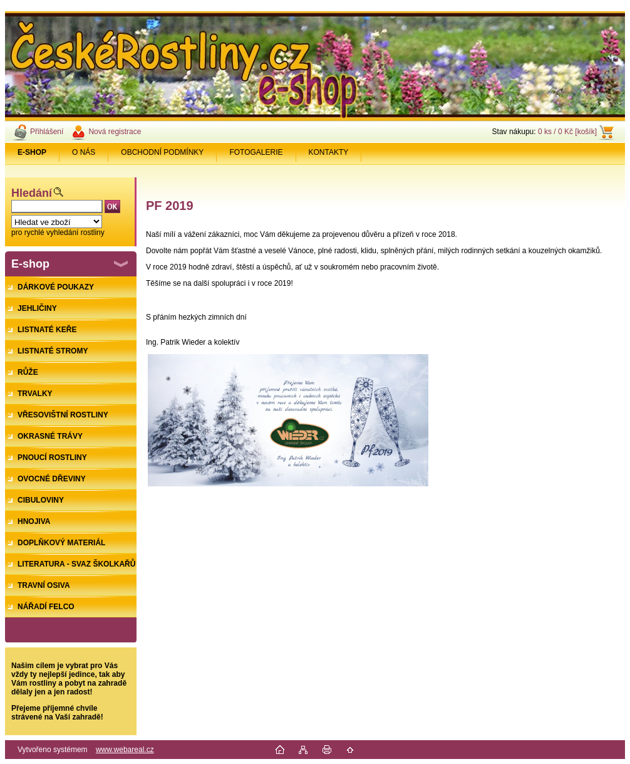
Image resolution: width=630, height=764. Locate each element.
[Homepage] (32, 152)
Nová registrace (114, 131)
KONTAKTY (329, 152)
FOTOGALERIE (255, 152)
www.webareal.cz (125, 749)
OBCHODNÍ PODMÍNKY (162, 152)
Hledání (31, 193)
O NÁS (83, 152)
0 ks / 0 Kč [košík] (567, 131)
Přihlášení (46, 131)
